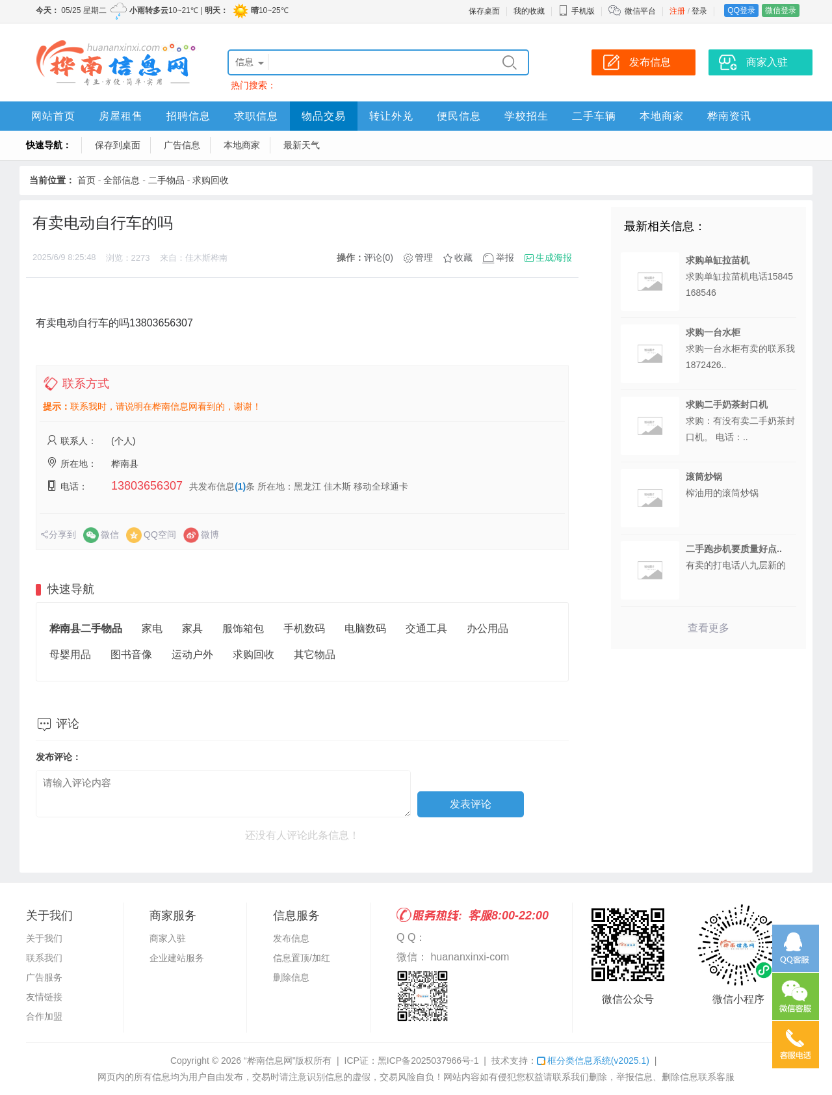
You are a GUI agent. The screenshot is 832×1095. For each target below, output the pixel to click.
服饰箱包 (243, 628)
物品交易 (324, 116)
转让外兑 (391, 116)
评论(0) (378, 257)
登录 (699, 11)
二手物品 (166, 180)
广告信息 (182, 145)
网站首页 (53, 116)
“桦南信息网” (269, 1060)
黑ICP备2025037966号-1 (428, 1060)
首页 (86, 180)
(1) (240, 486)
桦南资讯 (729, 116)
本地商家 (662, 116)
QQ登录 (741, 10)
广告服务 (44, 977)
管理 (424, 257)
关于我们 (44, 938)
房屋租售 (121, 116)
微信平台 (640, 11)
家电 (152, 628)
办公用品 (487, 628)
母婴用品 (70, 654)
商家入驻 (168, 938)
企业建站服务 (177, 958)
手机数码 (304, 628)
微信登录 (780, 10)
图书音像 (131, 654)
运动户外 (192, 654)
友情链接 (44, 997)
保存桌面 (484, 11)
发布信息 (291, 938)
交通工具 (426, 628)
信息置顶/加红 (301, 958)
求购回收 (210, 180)
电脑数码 (365, 628)
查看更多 (708, 627)
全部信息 (121, 180)
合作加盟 (44, 1016)
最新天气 (301, 145)
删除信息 (291, 977)
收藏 (463, 257)
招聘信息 (188, 116)
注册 (677, 11)
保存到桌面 (117, 145)
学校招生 (526, 116)
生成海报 (554, 257)
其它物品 (314, 654)
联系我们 (44, 958)
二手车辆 (594, 116)
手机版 (576, 11)
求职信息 (256, 116)
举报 (505, 257)
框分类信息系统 (593, 1060)
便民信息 (459, 116)
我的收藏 (529, 11)
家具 (192, 628)
